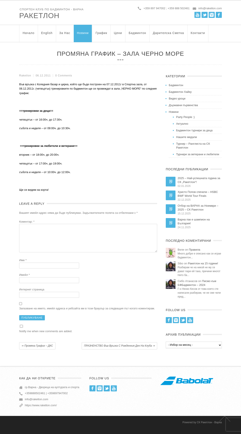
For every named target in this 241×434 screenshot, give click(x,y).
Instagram (212, 15)
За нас (64, 35)
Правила (194, 249)
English (47, 35)
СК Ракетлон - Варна (209, 427)
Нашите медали (186, 137)
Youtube (197, 15)
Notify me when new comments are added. (45, 336)
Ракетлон (39, 15)
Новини (83, 35)
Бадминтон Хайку (180, 91)
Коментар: (26, 221)
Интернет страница (31, 294)
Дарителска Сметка (168, 35)
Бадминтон (137, 35)
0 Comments (63, 75)
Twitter (205, 15)
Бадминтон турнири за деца (194, 130)
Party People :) (185, 117)
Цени (118, 35)
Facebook (219, 15)
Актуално (182, 123)
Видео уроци (177, 98)
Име (23, 265)
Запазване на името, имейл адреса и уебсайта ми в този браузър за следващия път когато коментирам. (87, 313)
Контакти (198, 35)
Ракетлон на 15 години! (203, 263)
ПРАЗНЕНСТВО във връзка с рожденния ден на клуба (119, 350)
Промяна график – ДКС (37, 350)
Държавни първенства (183, 105)
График (101, 35)
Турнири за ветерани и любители (197, 154)
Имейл (24, 280)
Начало (28, 35)
